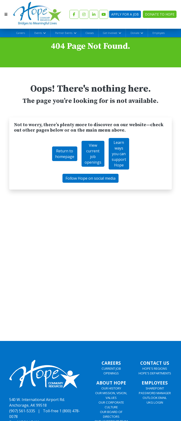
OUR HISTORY (111, 388)
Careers (20, 33)
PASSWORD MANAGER (155, 393)
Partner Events (64, 33)
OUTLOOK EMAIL (155, 398)
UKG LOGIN (155, 402)
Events (38, 33)
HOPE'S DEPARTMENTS (155, 373)
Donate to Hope (159, 14)
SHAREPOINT (155, 388)
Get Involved (110, 33)
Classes (90, 33)
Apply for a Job (125, 14)
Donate (135, 33)
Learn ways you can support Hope (119, 154)
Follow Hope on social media (90, 178)
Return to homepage (64, 153)
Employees (158, 33)
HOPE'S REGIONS (154, 368)
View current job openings (93, 154)
